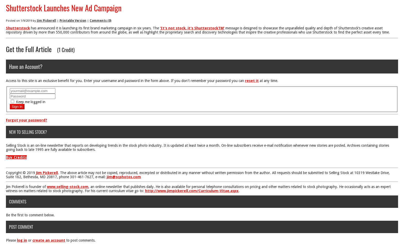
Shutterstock (18, 28)
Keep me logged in (28, 102)
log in (22, 240)
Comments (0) (100, 20)
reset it (252, 81)
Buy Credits (16, 157)
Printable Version (73, 20)
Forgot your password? (26, 120)
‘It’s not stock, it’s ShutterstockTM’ (192, 28)
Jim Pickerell (46, 20)
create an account (48, 240)
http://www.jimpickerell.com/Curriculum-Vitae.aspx (192, 191)
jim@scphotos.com (124, 177)
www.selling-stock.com (67, 187)
